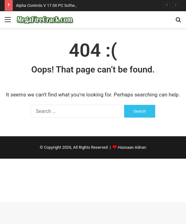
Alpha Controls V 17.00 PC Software (48, 5)
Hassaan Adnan (132, 147)
